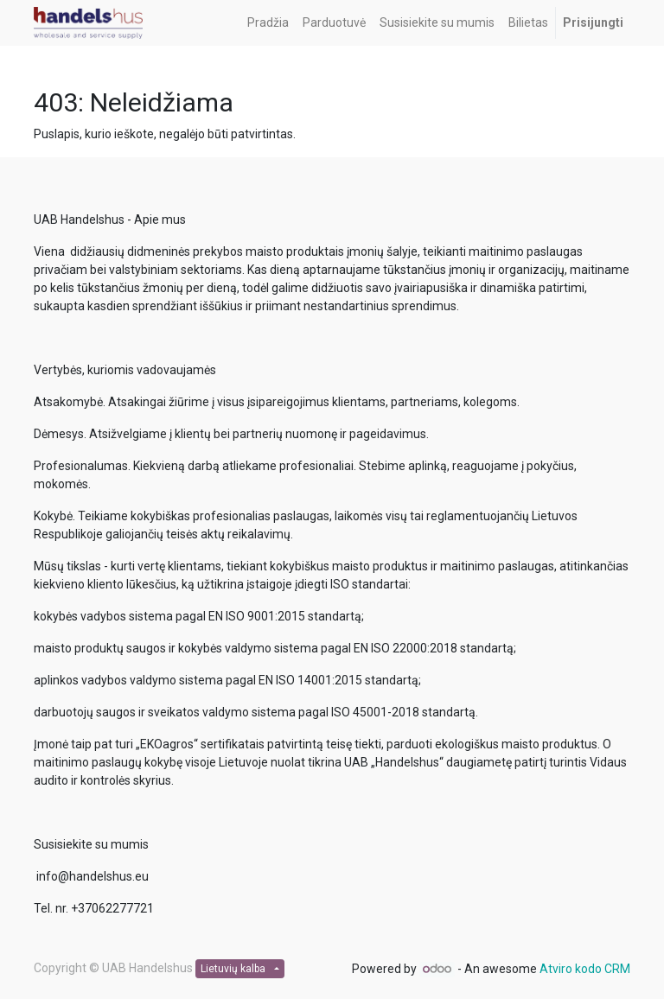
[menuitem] (268, 23)
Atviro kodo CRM (585, 969)
